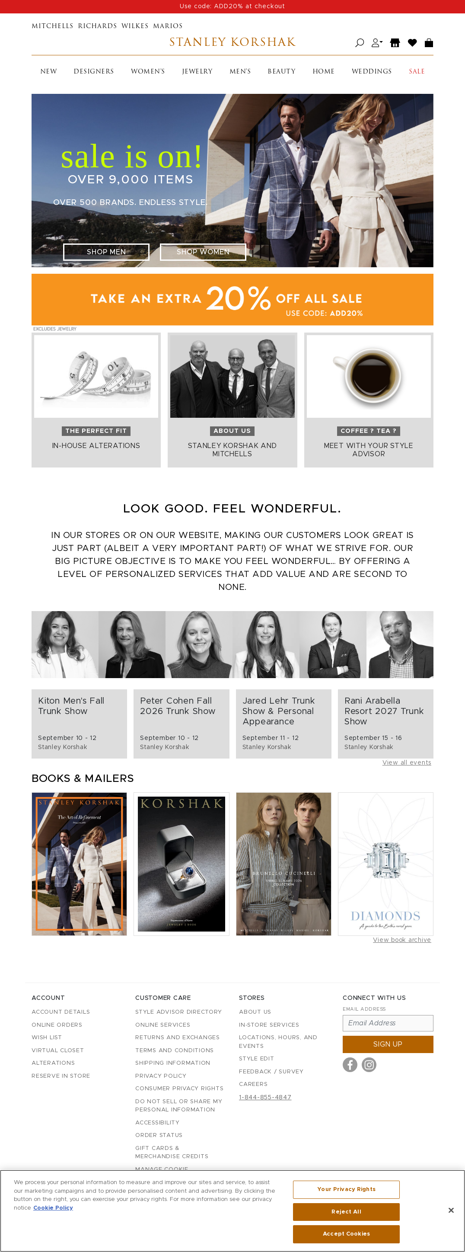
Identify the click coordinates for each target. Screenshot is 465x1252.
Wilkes (135, 26)
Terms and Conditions (174, 1050)
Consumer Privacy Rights (179, 1089)
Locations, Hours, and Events (278, 1042)
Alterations (53, 1063)
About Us (255, 1012)
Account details (61, 1012)
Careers (253, 1084)
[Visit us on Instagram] (369, 1064)
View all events (406, 763)
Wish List (47, 1038)
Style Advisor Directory (178, 1012)
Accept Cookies (346, 1234)
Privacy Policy (161, 1076)
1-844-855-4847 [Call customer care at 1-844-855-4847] (265, 1098)
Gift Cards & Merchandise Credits (171, 1153)
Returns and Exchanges (177, 1038)
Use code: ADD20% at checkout (232, 6)
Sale (417, 72)
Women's (148, 72)
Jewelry (197, 72)
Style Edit (256, 1059)
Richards (97, 26)
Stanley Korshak (232, 43)
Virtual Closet (58, 1050)
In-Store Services (269, 1025)
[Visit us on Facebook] (350, 1064)
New (48, 72)
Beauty (281, 72)
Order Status (159, 1135)
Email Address (364, 1009)
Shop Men (106, 252)
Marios (168, 26)
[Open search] (359, 43)
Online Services (162, 1025)
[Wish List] (413, 43)
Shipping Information (172, 1063)
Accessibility (157, 1123)
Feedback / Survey (271, 1072)
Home (323, 72)
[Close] (451, 1210)
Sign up (388, 1044)
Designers (93, 72)
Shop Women (203, 252)
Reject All (346, 1212)
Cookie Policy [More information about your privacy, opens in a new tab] (53, 1208)
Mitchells (52, 26)
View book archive (402, 940)
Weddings (372, 72)
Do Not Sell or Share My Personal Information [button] (178, 1106)
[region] (232, 1211)
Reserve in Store (61, 1076)
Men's (240, 72)
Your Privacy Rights (346, 1189)
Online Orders (57, 1025)
